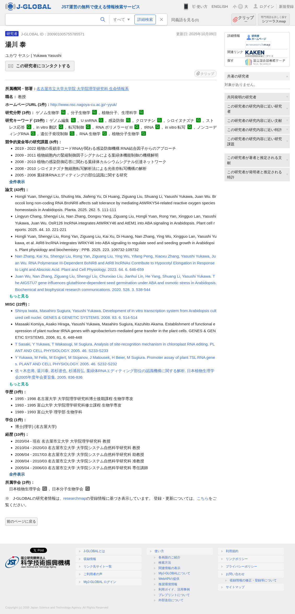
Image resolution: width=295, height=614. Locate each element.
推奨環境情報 (167, 584)
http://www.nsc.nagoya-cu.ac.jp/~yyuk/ (83, 104)
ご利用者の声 (93, 574)
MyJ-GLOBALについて (174, 573)
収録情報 (90, 559)
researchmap (74, 498)
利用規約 (232, 551)
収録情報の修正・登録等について (253, 580)
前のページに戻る (21, 521)
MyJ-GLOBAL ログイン (100, 582)
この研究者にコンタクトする (44, 67)
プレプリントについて (174, 595)
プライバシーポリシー (241, 566)
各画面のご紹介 (169, 557)
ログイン (266, 6)
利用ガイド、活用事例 (174, 589)
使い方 (202, 6)
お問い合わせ (235, 574)
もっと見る (19, 296)
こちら (203, 498)
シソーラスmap (274, 19)
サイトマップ (235, 587)
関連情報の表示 (169, 568)
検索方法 (164, 562)
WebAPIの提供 (168, 579)
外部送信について (171, 600)
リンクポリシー (237, 559)
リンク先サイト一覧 (98, 566)
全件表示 (17, 182)
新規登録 (286, 6)
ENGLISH (219, 6)
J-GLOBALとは (94, 551)
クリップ (246, 19)
